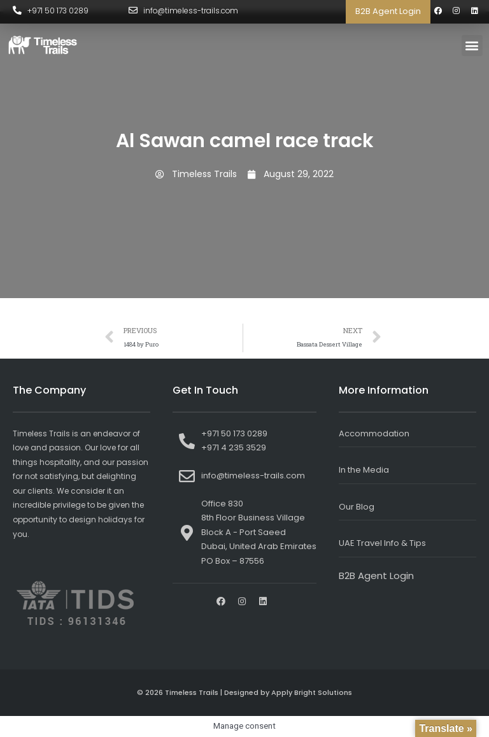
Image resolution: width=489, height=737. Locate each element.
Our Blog (356, 507)
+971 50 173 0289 (58, 10)
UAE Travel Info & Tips (382, 543)
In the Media (364, 470)
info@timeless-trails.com (191, 10)
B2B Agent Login (388, 11)
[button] (472, 45)
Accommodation (374, 433)
